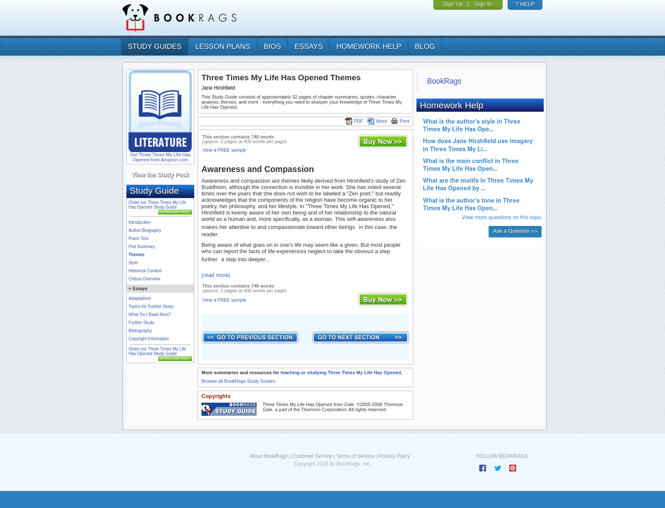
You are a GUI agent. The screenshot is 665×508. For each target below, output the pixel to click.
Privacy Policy (394, 456)
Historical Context (145, 270)
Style (133, 262)
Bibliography (140, 330)
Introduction (140, 222)
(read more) (215, 275)
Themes (137, 254)
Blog (425, 46)
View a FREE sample (224, 149)
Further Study (141, 322)
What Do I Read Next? (150, 314)
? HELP (525, 4)
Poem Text (138, 238)
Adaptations (140, 298)
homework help (368, 46)
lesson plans (222, 46)
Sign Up (453, 4)
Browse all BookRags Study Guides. (239, 381)
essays (308, 46)
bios (272, 46)
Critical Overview (144, 279)
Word (377, 121)
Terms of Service (355, 456)
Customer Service (312, 456)
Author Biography (145, 230)
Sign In (483, 4)
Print (400, 121)
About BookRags (268, 456)
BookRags (444, 81)
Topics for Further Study (151, 306)
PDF (354, 121)
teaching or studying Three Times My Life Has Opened (340, 372)
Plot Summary (142, 246)
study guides (155, 46)
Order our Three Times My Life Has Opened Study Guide (157, 204)
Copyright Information (149, 338)
